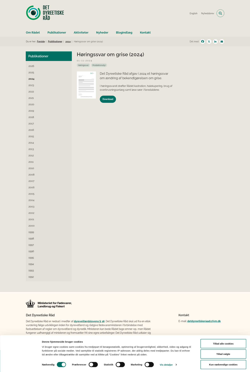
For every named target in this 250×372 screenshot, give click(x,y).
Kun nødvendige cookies (223, 363)
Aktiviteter (81, 32)
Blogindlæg (124, 32)
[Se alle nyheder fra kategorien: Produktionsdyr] (99, 65)
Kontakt (145, 32)
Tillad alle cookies (223, 342)
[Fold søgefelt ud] (220, 13)
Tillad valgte (223, 353)
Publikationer (57, 32)
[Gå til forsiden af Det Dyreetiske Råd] (45, 13)
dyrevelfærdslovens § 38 (89, 321)
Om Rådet (33, 32)
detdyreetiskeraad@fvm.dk (204, 321)
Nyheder (102, 32)
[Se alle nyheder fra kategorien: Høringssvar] (83, 65)
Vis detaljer (166, 363)
